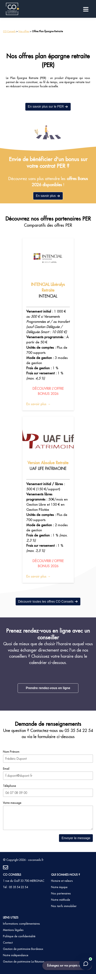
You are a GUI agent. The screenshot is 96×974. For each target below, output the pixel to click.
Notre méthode (60, 900)
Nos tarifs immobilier (64, 906)
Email (6, 768)
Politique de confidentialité (19, 936)
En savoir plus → (38, 404)
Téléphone (9, 786)
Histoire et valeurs (62, 881)
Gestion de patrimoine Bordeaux (23, 949)
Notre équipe (59, 887)
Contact (8, 942)
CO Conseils (9, 31)
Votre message (12, 803)
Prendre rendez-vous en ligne (48, 688)
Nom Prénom (11, 751)
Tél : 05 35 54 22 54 (15, 887)
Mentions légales (13, 930)
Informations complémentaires (21, 923)
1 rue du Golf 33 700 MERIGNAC (23, 881)
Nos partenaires (61, 893)
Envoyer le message (76, 838)
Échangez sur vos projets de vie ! (67, 965)
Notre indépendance (15, 955)
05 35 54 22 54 (79, 730)
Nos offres (23, 31)
